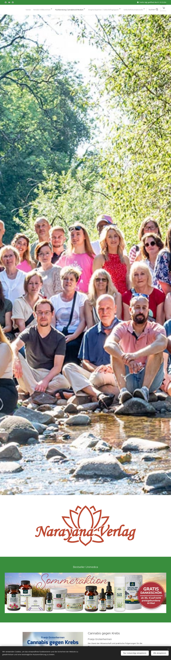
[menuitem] (109, 9)
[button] (142, 9)
